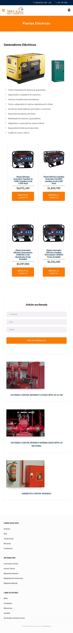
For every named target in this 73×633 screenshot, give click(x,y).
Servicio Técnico (9, 568)
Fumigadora (8, 603)
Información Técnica (11, 564)
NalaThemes (47, 626)
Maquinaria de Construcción (13, 578)
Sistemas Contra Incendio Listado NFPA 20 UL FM (36, 395)
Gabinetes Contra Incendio (36, 493)
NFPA (5, 598)
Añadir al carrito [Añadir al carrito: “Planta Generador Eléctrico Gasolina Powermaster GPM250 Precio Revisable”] (53, 272)
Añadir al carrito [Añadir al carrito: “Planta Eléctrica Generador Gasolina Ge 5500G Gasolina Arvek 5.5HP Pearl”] (23, 196)
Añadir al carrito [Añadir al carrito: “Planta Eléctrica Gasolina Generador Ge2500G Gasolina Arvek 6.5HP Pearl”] (53, 196)
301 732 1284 (62, 3)
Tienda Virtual (8, 539)
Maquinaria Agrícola (10, 583)
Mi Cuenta (7, 543)
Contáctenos (8, 548)
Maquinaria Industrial (11, 573)
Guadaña (7, 613)
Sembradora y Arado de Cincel (14, 618)
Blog (5, 534)
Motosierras (8, 608)
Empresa (7, 529)
